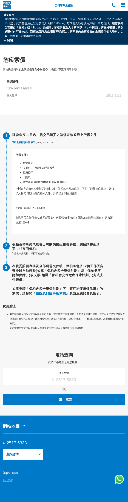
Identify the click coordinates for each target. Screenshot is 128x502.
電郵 (64, 399)
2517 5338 (17, 443)
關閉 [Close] (8, 40)
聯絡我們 (8, 480)
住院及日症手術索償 (51, 293)
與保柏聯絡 (11, 473)
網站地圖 (11, 426)
